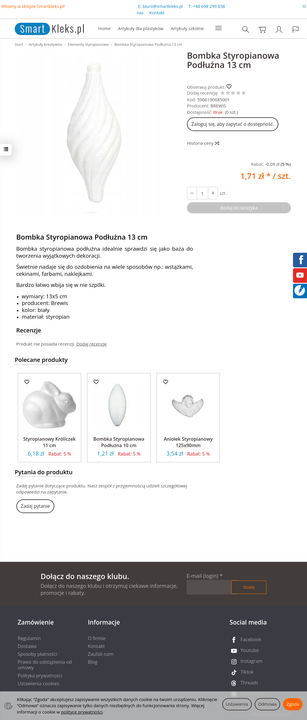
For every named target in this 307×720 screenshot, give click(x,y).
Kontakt (156, 12)
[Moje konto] (278, 29)
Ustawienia (237, 704)
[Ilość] (202, 193)
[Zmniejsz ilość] (213, 193)
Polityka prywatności (40, 675)
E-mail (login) (202, 575)
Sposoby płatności (37, 654)
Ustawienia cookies (38, 683)
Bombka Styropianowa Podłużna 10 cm (118, 442)
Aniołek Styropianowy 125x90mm (188, 442)
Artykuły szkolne (187, 28)
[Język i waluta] (295, 29)
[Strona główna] (43, 27)
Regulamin (29, 638)
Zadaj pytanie (35, 506)
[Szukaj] (245, 29)
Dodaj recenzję (91, 344)
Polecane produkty (41, 360)
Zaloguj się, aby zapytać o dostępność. (232, 124)
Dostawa (27, 646)
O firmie (96, 638)
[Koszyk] (262, 29)
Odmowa (267, 704)
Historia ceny (203, 143)
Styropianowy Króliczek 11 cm (49, 442)
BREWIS (218, 106)
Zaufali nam (101, 654)
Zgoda (293, 704)
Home (104, 28)
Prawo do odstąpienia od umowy (45, 665)
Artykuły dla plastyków (141, 28)
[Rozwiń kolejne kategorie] (218, 28)
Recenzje (28, 330)
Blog (93, 662)
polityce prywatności (82, 712)
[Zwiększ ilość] (192, 193)
